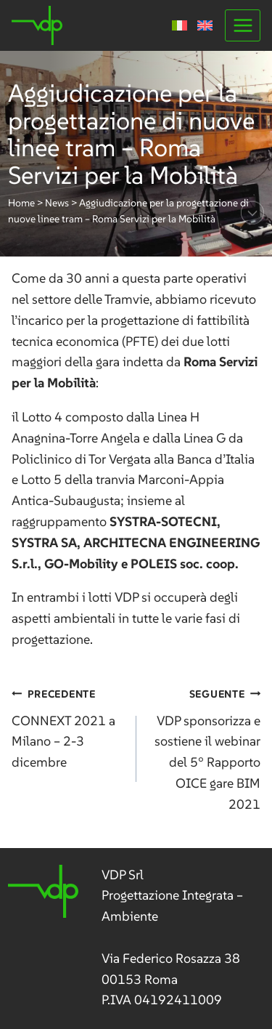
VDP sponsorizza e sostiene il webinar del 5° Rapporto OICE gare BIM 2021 (205, 747)
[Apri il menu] (242, 25)
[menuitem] (179, 25)
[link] (136, 938)
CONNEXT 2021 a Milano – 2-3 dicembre (67, 726)
